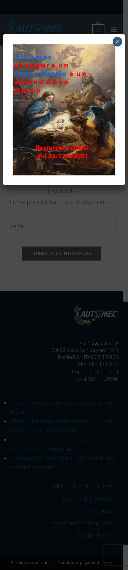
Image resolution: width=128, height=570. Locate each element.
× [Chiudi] (117, 41)
